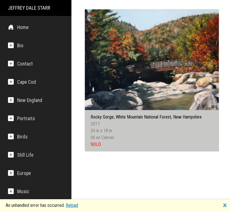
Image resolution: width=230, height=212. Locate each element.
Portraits (21, 118)
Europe (19, 173)
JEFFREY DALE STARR (29, 8)
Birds (17, 137)
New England (25, 100)
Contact (20, 64)
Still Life (20, 155)
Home (18, 27)
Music (18, 191)
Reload (72, 205)
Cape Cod (22, 82)
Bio (15, 45)
